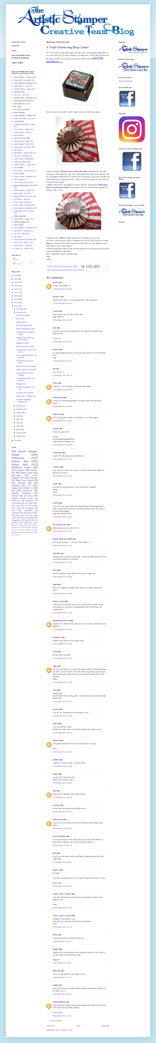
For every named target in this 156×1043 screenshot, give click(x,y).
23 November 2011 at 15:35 (62, 658)
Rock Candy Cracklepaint (22, 510)
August (19, 412)
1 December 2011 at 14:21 (62, 941)
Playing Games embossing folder (74, 171)
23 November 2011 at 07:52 (62, 361)
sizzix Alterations (78, 270)
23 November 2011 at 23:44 (62, 716)
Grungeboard (16, 520)
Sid (54, 369)
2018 (16, 282)
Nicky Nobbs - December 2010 (24, 205)
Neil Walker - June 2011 (22, 199)
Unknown (56, 414)
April (18, 426)
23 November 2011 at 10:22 (62, 476)
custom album (58, 1013)
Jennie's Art (16, 501)
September (20, 409)
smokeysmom (58, 819)
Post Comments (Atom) (64, 1030)
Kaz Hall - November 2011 (23, 156)
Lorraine (56, 805)
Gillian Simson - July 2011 (23, 132)
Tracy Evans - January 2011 (23, 242)
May (18, 423)
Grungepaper (29, 508)
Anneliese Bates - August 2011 (24, 89)
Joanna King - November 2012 (24, 147)
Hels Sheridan (19, 135)
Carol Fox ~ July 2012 (21, 95)
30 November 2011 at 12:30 (62, 908)
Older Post (105, 1026)
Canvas (17, 508)
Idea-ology (16, 475)
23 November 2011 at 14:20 (62, 613)
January (19, 436)
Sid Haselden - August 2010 (23, 219)
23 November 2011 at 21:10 (62, 701)
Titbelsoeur (18, 457)
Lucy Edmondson (20, 179)
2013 (16, 299)
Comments (18, 264)
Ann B (55, 484)
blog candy (60, 270)
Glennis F (56, 297)
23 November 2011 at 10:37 (62, 517)
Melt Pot (16, 527)
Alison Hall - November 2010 (24, 80)
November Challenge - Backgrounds (24, 400)
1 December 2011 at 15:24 (62, 977)
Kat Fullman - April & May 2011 (25, 153)
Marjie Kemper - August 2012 (24, 190)
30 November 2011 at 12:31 (62, 927)
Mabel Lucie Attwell (24, 480)
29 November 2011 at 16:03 (62, 886)
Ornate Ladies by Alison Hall (26, 370)
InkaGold (28, 520)
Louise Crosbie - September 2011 (25, 176)
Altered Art (28, 488)
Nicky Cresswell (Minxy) (22, 202)
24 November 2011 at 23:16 (62, 812)
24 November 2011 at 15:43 (62, 752)
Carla (55, 652)
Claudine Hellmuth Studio (22, 498)
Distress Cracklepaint (27, 518)
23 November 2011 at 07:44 (62, 303)
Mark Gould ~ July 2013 (22, 193)
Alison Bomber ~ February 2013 (25, 77)
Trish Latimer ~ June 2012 (23, 245)
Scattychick (57, 453)
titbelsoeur (15, 46)
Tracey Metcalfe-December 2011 (25, 240)
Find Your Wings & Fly (24, 325)
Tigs (54, 791)
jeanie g (55, 709)
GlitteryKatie (58, 397)
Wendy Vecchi (32, 523)
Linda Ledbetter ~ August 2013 (24, 165)
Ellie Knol (56, 971)
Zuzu (31, 496)
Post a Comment (55, 1021)
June (18, 419)
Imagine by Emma (22, 343)
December (20, 309)
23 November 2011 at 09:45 (62, 445)
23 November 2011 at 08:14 (62, 390)
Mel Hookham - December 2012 (25, 196)
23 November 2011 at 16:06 (62, 682)
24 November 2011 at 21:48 (62, 797)
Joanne (55, 311)
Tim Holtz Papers (31, 506)
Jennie (14, 51)
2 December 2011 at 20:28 (62, 994)
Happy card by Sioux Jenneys (26, 366)
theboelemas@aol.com (61, 621)
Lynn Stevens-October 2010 (23, 182)
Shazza (55, 774)
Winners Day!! (21, 384)
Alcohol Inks (17, 496)
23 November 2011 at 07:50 (62, 320)
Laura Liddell (18, 159)
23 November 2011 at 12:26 (62, 546)
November (20, 312)
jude (54, 853)
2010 (16, 441)
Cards (26, 477)
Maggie (55, 949)
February (19, 433)
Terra (36, 525)
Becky (55, 935)
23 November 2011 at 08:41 (62, 421)
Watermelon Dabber (61, 187)
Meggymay (57, 637)
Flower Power (33, 513)
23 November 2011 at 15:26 (62, 644)
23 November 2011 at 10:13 (62, 459)
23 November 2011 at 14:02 (62, 577)
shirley (55, 724)
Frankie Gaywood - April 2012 (24, 118)
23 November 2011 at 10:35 (62, 495)
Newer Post (51, 1026)
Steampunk (30, 501)
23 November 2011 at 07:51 (62, 342)
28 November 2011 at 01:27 (62, 845)
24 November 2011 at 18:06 (62, 766)
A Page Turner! (21, 322)
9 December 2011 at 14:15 (62, 1016)
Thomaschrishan (59, 1002)
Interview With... (19, 530)
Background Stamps (21, 467)
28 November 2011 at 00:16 (62, 828)
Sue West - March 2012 (22, 234)
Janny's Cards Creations (62, 894)
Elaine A (56, 870)
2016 (16, 289)
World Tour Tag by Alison (25, 346)
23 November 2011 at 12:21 (62, 531)
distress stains (27, 472)
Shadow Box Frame (25, 532)
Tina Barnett (18, 237)
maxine (55, 282)
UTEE (17, 506)
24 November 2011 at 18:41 (62, 783)
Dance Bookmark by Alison (25, 329)
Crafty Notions (18, 525)
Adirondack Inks (17, 513)
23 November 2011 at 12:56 (62, 562)
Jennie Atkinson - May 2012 (23, 141)
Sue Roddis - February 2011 (23, 231)
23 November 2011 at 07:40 (62, 289)
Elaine (55, 383)
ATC (65, 112)
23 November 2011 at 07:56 (62, 375)
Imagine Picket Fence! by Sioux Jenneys (25, 339)
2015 (16, 292)
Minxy (35, 503)
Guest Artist (20, 319)
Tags (36, 477)
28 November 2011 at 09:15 (62, 862)
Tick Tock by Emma (23, 315)
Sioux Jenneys (18, 470)
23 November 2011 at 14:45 (62, 629)
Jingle (55, 584)
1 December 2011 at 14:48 (62, 963)
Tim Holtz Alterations (22, 490)
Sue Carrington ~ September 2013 (25, 228)
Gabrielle (56, 553)
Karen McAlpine (59, 836)
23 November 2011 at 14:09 (62, 594)
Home (78, 1026)
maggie (55, 985)
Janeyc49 (56, 740)
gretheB (55, 760)
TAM (55, 690)
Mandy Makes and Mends (63, 539)
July (18, 416)
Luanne (55, 429)
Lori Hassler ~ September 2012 (24, 171)
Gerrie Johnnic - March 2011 (24, 129)
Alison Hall (20, 464)
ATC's (54, 270)
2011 (16, 306)
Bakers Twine (65, 238)
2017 (16, 286)
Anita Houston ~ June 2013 (23, 86)
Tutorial (16, 535)
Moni (55, 570)
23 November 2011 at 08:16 (62, 406)
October (19, 406)
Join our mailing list (125, 81)
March (18, 429)
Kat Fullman (18, 150)
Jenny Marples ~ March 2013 (24, 144)
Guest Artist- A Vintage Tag (25, 396)
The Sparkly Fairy (59, 525)
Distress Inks (68, 270)
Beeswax (25, 527)
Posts (16, 259)
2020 (16, 276)
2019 (16, 279)
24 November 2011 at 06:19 (62, 733)
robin (55, 666)
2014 (16, 296)
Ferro (36, 532)
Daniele (55, 349)
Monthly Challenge (21, 493)
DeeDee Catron (58, 601)
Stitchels (28, 525)
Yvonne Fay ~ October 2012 (23, 248)
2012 (16, 303)
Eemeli (55, 503)
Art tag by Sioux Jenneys (24, 393)
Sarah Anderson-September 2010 (25, 208)
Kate (54, 328)
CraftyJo (56, 467)
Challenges (34, 527)
